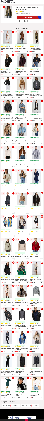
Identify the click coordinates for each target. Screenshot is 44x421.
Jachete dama (36, 405)
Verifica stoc (33, 17)
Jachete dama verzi (16, 405)
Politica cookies (32, 413)
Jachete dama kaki (6, 405)
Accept (26, 420)
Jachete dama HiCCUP (26, 405)
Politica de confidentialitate (22, 413)
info (13, 51)
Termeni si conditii (12, 413)
